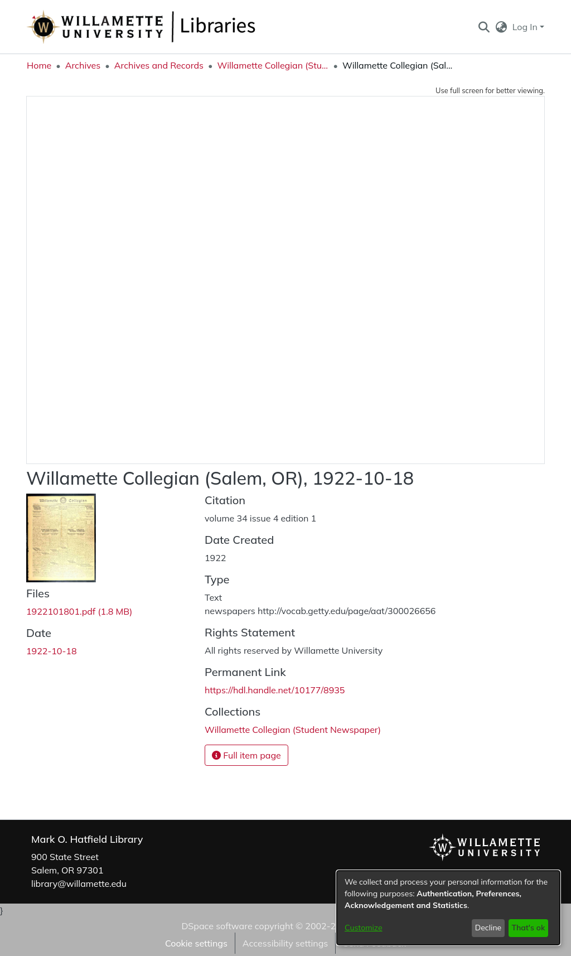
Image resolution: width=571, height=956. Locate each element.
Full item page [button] (246, 755)
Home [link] (39, 65)
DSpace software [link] (216, 925)
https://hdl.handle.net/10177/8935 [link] (275, 690)
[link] (79, 611)
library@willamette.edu (79, 883)
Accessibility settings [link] (285, 943)
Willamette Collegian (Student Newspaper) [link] (272, 65)
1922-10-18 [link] (51, 650)
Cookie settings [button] (196, 943)
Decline (488, 928)
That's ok (528, 928)
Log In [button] (526, 26)
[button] (484, 26)
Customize (364, 928)
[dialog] (448, 908)
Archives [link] (83, 65)
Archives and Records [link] (159, 65)
